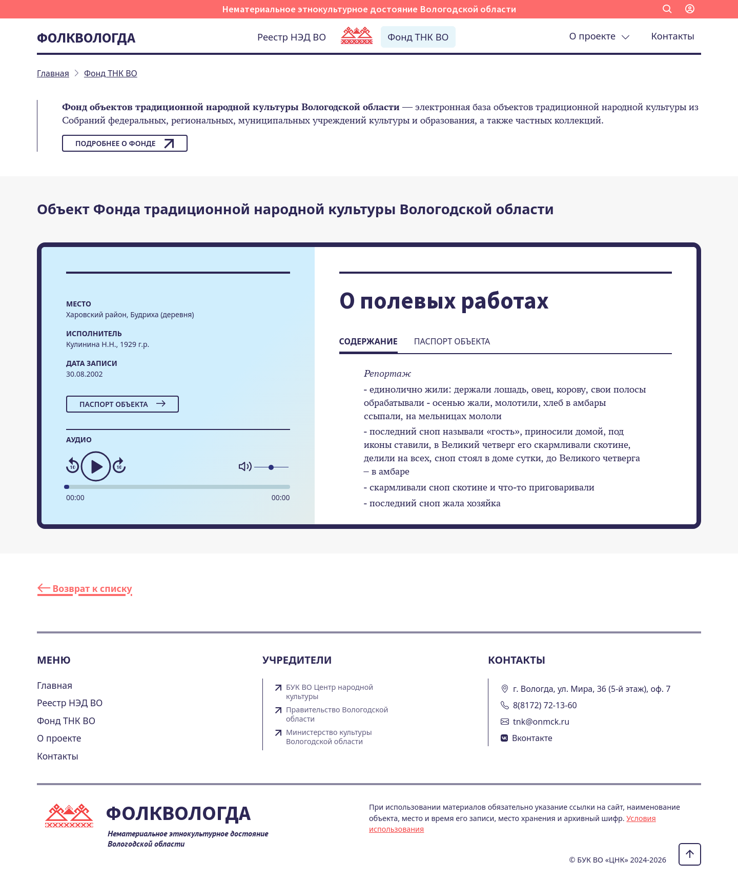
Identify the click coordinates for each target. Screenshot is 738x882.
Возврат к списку (84, 588)
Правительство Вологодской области (337, 714)
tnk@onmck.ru (541, 721)
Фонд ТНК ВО (417, 36)
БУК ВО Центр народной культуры (329, 692)
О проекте (599, 35)
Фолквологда (86, 37)
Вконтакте (532, 738)
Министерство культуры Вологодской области (329, 737)
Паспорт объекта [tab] (452, 341)
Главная (54, 685)
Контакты (672, 35)
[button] (667, 9)
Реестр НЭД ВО (291, 36)
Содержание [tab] (368, 341)
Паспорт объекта (122, 404)
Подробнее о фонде (124, 143)
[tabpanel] (505, 445)
